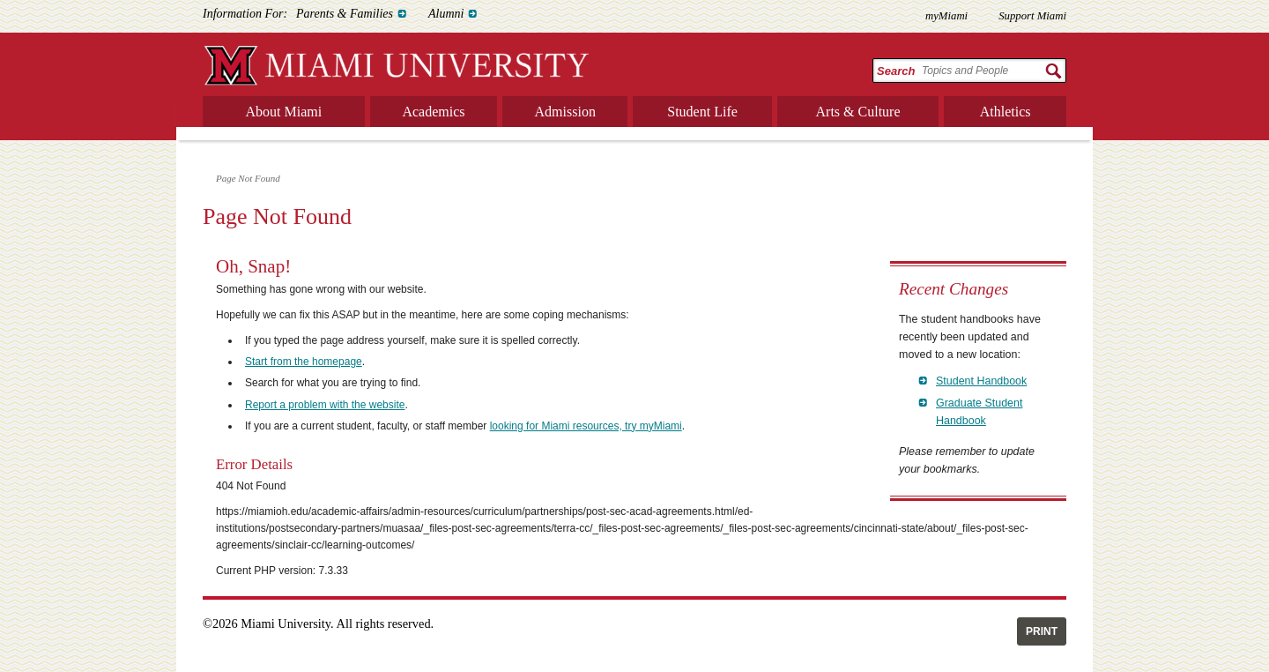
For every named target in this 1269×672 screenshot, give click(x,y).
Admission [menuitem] (565, 111)
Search (896, 71)
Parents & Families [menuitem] (344, 13)
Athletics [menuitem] (1005, 111)
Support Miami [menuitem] (1032, 16)
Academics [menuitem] (433, 111)
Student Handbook (981, 381)
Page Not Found (248, 178)
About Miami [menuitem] (284, 111)
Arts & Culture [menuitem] (858, 111)
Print (1042, 631)
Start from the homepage (303, 361)
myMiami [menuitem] (946, 16)
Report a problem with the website (324, 405)
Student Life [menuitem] (702, 111)
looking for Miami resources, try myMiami (586, 426)
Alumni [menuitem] (446, 13)
